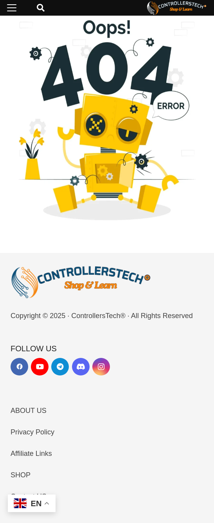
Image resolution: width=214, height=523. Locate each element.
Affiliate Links (31, 453)
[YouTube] (40, 366)
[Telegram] (60, 366)
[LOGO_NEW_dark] (177, 8)
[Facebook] (19, 366)
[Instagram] (101, 366)
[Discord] (81, 366)
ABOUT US (29, 410)
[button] (12, 7)
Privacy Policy (32, 432)
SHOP (21, 475)
